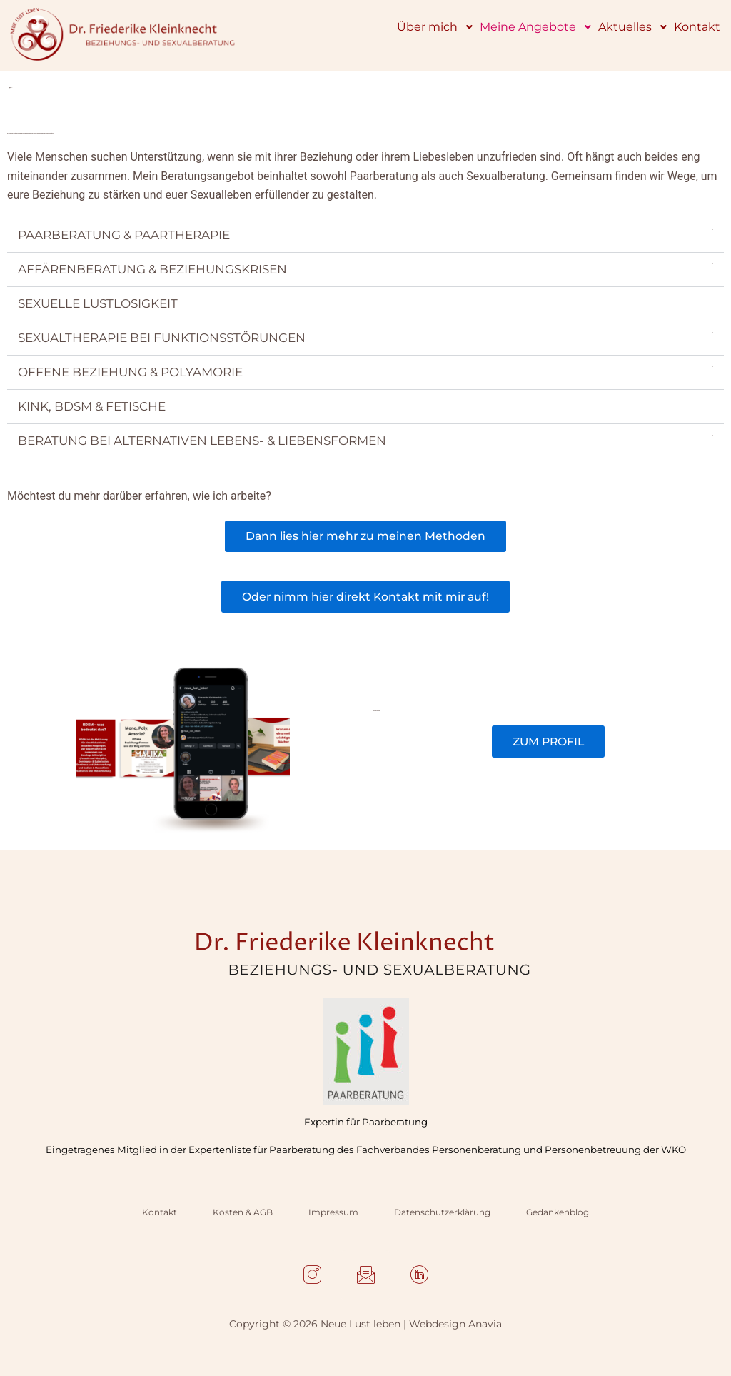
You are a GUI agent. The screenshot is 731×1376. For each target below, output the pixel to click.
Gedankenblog (557, 1212)
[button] (365, 236)
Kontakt (159, 1212)
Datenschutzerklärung (442, 1212)
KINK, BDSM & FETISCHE (92, 407)
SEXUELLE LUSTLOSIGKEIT (98, 304)
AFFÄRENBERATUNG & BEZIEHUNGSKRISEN (152, 270)
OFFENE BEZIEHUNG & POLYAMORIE (130, 373)
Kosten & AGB (243, 1212)
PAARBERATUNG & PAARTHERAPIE (124, 236)
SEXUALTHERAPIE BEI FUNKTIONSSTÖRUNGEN (162, 338)
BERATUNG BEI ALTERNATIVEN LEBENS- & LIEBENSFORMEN (202, 441)
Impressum (333, 1212)
